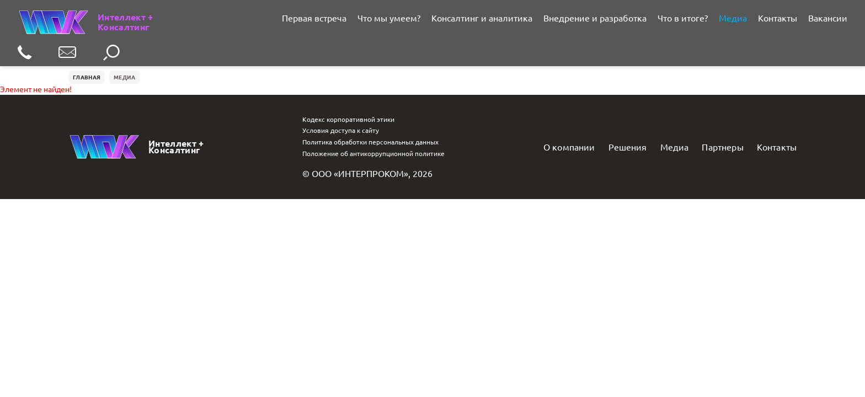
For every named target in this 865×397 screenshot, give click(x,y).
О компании (569, 146)
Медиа (733, 17)
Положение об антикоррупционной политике (373, 153)
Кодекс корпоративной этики (348, 119)
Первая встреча (314, 17)
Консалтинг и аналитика (481, 17)
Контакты (777, 17)
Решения (627, 146)
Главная (86, 77)
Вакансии (827, 17)
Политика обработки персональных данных (370, 141)
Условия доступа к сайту (340, 130)
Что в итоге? (683, 17)
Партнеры (722, 146)
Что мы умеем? (388, 17)
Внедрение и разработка (595, 17)
